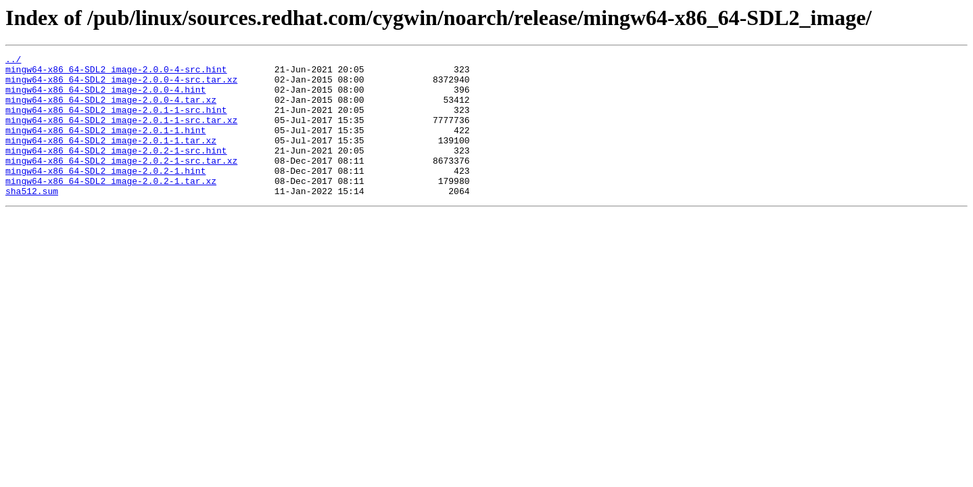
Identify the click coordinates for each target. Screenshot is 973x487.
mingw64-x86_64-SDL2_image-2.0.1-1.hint (105, 146)
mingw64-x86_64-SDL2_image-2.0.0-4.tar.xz (110, 109)
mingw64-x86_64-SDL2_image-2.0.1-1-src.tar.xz (121, 134)
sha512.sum (31, 219)
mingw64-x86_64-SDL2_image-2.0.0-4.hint (105, 97)
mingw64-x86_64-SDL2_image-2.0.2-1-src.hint (116, 170)
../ (13, 61)
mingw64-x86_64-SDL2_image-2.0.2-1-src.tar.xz (121, 183)
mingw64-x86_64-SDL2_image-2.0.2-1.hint (105, 195)
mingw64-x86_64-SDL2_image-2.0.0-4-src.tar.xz (121, 85)
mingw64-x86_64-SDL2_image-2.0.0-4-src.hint (116, 73)
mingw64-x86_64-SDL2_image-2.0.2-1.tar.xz (110, 207)
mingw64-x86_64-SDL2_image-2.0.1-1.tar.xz (110, 158)
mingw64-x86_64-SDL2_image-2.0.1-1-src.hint (116, 122)
